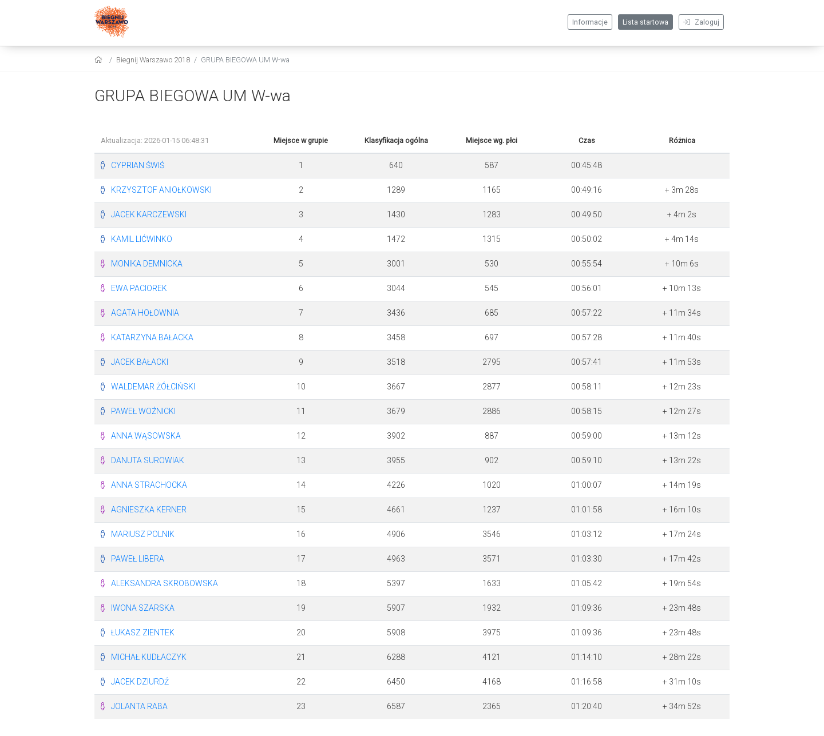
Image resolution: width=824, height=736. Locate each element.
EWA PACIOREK (139, 288)
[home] (99, 59)
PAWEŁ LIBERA (137, 558)
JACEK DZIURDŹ (140, 681)
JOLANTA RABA (139, 706)
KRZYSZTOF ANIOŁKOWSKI (161, 189)
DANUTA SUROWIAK (147, 460)
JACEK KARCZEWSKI (149, 214)
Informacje (590, 22)
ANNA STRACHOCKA (149, 485)
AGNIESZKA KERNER (149, 509)
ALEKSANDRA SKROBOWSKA (164, 583)
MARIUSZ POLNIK (143, 534)
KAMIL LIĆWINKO (141, 239)
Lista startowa (645, 22)
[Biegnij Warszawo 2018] (111, 23)
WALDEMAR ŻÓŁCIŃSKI (153, 386)
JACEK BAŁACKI (139, 362)
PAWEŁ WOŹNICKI (143, 411)
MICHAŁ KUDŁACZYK (149, 657)
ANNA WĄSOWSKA (146, 435)
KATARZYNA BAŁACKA (152, 337)
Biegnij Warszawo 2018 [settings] (153, 59)
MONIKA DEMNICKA (147, 263)
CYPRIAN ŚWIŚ (137, 165)
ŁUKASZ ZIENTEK (143, 632)
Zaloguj (701, 22)
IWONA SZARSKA (143, 607)
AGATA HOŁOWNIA (145, 312)
